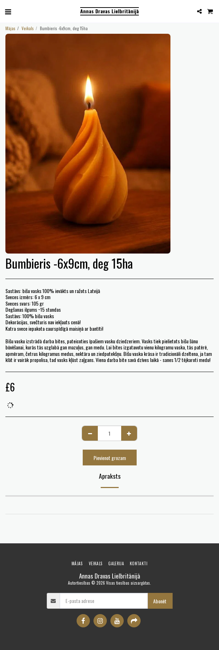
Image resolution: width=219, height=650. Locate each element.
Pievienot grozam (109, 457)
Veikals (28, 28)
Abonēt (159, 601)
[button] (8, 11)
